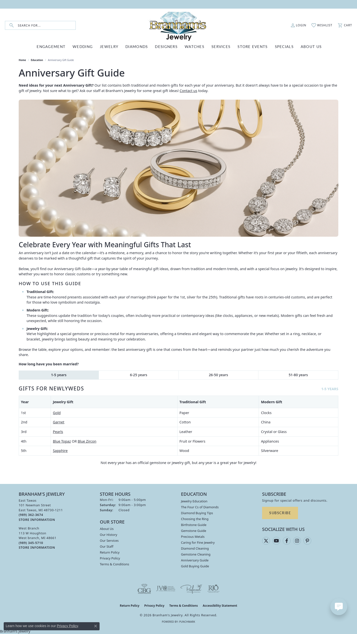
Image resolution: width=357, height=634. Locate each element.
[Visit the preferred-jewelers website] (191, 589)
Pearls (58, 431)
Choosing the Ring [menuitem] (194, 519)
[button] (298, 25)
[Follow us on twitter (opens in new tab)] (266, 541)
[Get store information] (37, 520)
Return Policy (109, 552)
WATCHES (194, 46)
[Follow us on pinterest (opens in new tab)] (307, 541)
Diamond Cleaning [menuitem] (195, 548)
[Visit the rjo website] (213, 589)
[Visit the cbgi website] (144, 589)
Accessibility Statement (220, 605)
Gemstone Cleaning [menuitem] (195, 554)
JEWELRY (109, 46)
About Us (107, 528)
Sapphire (60, 450)
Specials (284, 46)
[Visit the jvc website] (165, 589)
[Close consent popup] (95, 626)
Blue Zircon (87, 441)
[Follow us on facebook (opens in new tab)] (287, 541)
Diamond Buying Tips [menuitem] (197, 513)
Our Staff (106, 546)
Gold (57, 412)
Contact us (188, 90)
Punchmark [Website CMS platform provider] (187, 621)
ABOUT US (311, 46)
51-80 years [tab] (298, 374)
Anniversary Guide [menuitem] (194, 560)
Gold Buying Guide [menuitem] (195, 566)
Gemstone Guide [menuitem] (193, 530)
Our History (108, 534)
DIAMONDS (136, 46)
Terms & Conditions (114, 564)
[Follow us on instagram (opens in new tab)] (297, 541)
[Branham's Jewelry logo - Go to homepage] (178, 25)
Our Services (109, 540)
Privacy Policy (110, 558)
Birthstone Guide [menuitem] (194, 525)
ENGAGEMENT (51, 46)
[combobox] (46, 25)
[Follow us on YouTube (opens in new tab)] (276, 541)
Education (37, 60)
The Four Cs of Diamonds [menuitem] (200, 507)
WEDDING (83, 46)
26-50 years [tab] (218, 374)
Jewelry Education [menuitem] (194, 501)
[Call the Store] (31, 514)
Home (22, 60)
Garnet (58, 422)
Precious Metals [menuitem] (193, 536)
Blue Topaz (62, 441)
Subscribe (280, 512)
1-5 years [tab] (58, 374)
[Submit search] (11, 25)
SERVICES (220, 46)
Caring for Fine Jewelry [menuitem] (198, 542)
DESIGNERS (166, 46)
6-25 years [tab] (138, 374)
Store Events (253, 46)
